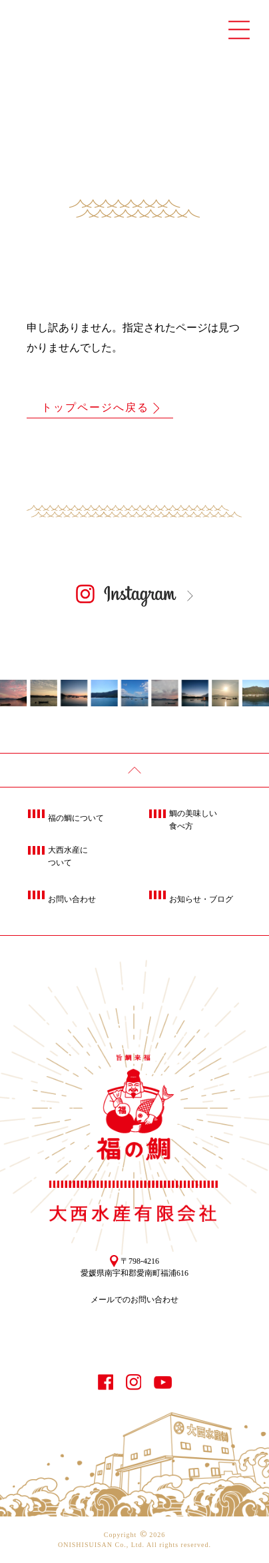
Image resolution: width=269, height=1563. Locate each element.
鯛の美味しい (193, 821)
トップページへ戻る (95, 407)
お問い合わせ (72, 899)
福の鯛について (76, 818)
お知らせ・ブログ (201, 899)
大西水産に (68, 857)
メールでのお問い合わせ (134, 1299)
